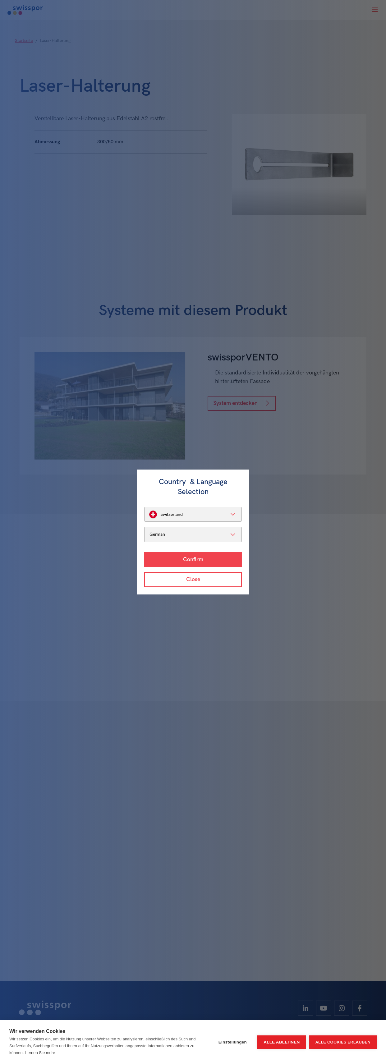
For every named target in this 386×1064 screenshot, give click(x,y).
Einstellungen (232, 1042)
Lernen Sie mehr (40, 1052)
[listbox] (193, 514)
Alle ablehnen (282, 1042)
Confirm (193, 559)
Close (193, 579)
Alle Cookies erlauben (342, 1042)
